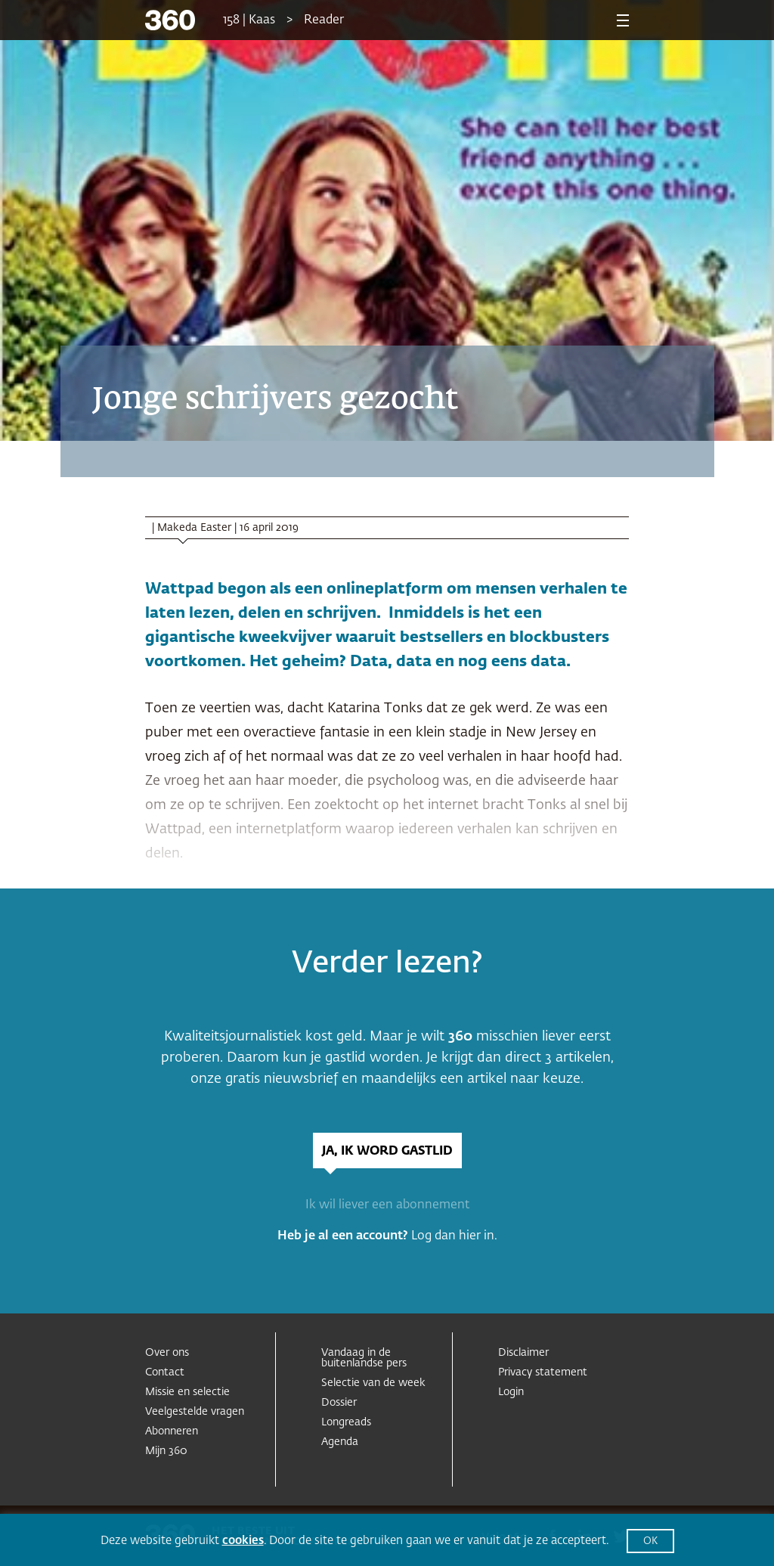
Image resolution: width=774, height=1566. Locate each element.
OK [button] (650, 1541)
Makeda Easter (194, 528)
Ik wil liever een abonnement (387, 1205)
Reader (324, 20)
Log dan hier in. (454, 1236)
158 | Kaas (249, 20)
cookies (243, 1540)
